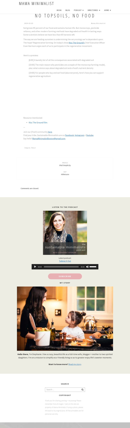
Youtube (89, 135)
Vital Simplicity (65, 164)
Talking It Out (65, 261)
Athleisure (65, 173)
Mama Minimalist (98, 23)
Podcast (78, 10)
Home (106, 10)
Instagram (79, 135)
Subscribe (65, 276)
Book (59, 10)
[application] (65, 266)
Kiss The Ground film (38, 122)
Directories (93, 10)
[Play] (35, 266)
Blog (68, 10)
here (50, 132)
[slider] (61, 266)
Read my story (74, 364)
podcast (33, 148)
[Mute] (87, 266)
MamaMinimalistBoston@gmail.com (48, 138)
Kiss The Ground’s (76, 42)
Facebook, (69, 135)
